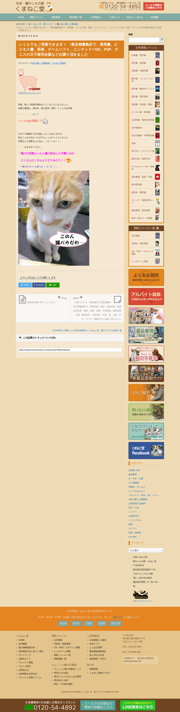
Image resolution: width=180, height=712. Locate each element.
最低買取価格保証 (98, 651)
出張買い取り (134, 470)
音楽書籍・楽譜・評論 (141, 177)
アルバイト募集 (26, 662)
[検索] (162, 40)
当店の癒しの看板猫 (68, 24)
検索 (130, 34)
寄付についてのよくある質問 (67, 676)
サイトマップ (25, 655)
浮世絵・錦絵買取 (139, 243)
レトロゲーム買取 (139, 261)
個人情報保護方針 (27, 647)
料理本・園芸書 (138, 192)
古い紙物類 (133, 482)
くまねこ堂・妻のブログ (42, 24)
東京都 (63, 623)
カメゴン (132, 528)
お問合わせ (24, 670)
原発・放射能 (134, 532)
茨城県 (101, 623)
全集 (133, 143)
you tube (132, 537)
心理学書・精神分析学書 (142, 120)
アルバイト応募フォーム (30, 677)
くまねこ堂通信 (58, 63)
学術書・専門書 (138, 55)
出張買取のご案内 (98, 640)
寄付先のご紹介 (61, 680)
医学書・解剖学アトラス (142, 89)
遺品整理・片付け (98, 659)
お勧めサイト (25, 659)
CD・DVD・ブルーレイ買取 (142, 252)
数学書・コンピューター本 (142, 79)
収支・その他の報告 (63, 684)
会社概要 (23, 644)
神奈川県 (115, 623)
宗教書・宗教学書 (139, 70)
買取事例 (94, 669)
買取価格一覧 (60, 659)
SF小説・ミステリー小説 (143, 151)
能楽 (130, 524)
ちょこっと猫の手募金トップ (67, 669)
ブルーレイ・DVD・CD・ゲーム (143, 495)
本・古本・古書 (135, 478)
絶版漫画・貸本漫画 (140, 210)
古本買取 (135, 236)
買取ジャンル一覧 (146, 228)
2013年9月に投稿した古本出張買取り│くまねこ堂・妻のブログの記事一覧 (87, 330)
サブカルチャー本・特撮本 (142, 167)
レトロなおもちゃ (136, 491)
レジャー (132, 512)
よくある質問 (96, 647)
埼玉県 (76, 623)
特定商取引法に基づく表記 (31, 651)
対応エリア (118, 617)
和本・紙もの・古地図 (141, 218)
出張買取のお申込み (28, 674)
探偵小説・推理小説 (140, 158)
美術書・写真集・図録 (141, 104)
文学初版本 (136, 127)
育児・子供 (133, 507)
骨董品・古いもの (136, 487)
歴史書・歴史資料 (139, 96)
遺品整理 (132, 474)
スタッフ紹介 (25, 666)
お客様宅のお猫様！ (137, 503)
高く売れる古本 (97, 655)
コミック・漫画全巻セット (142, 201)
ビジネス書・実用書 (140, 112)
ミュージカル (134, 520)
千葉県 (89, 623)
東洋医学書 (136, 184)
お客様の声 (133, 516)
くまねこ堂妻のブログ (100, 673)
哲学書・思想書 (138, 63)
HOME (22, 24)
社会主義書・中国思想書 (142, 135)
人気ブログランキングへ (29, 93)
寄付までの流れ (61, 673)
